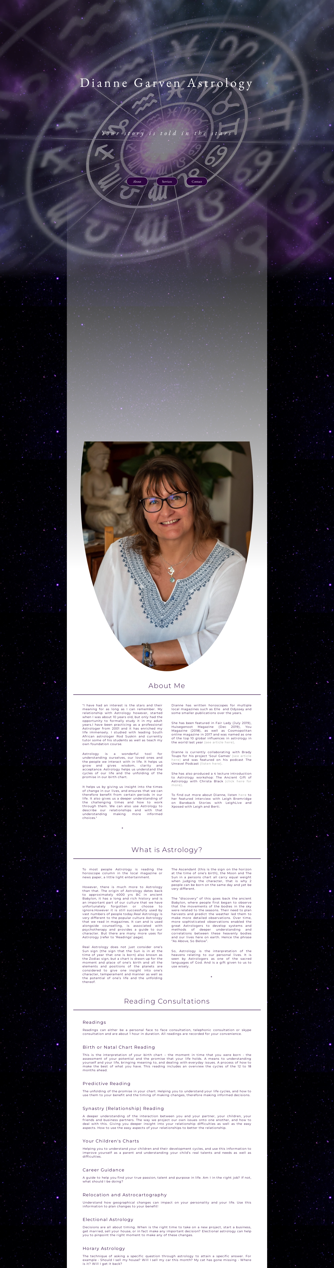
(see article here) (219, 742)
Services (167, 181)
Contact (197, 181)
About (137, 181)
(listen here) (211, 763)
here (243, 795)
